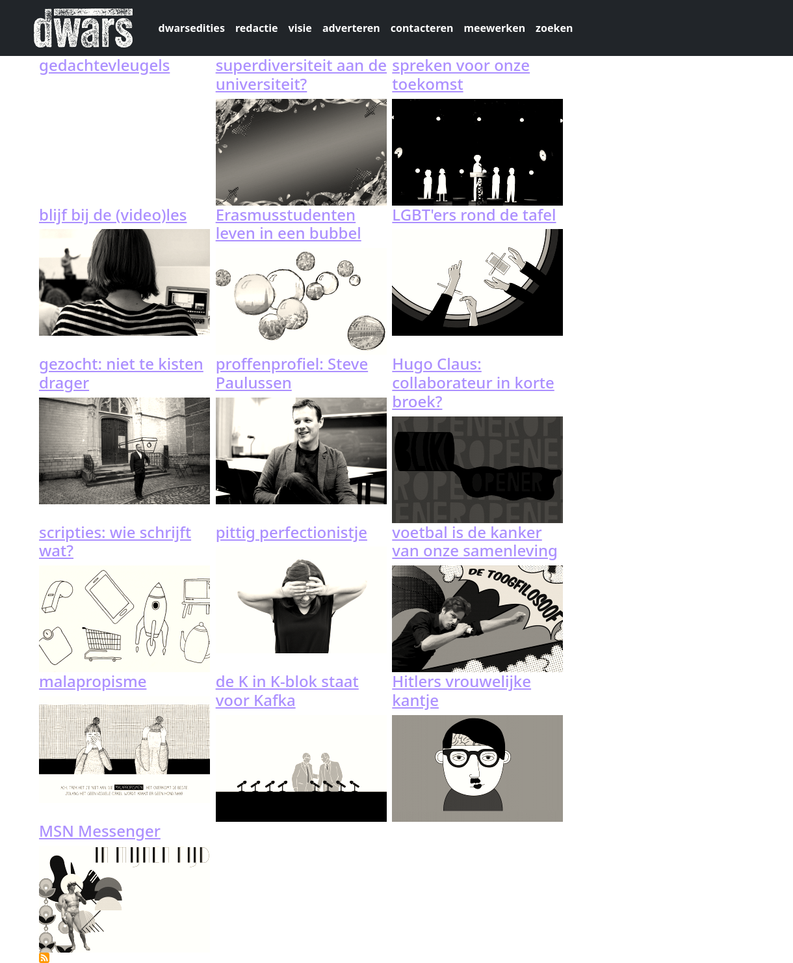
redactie (256, 28)
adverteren (351, 28)
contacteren (422, 28)
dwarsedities (192, 28)
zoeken (554, 28)
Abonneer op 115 (44, 958)
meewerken (494, 28)
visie (300, 28)
